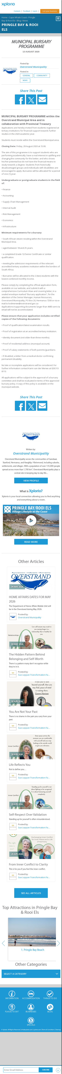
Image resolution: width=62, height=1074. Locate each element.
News (25, 20)
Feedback (26, 11)
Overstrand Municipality (33, 66)
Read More (31, 541)
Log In (35, 11)
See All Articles (31, 893)
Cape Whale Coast (18, 17)
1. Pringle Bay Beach (32, 949)
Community (42, 75)
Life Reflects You (19, 765)
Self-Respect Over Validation (28, 814)
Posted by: (24, 63)
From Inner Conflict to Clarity (28, 864)
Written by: (31, 449)
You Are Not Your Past (23, 712)
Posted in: (24, 71)
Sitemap (58, 1030)
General (26, 75)
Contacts (17, 11)
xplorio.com (37, 1030)
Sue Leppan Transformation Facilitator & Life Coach (34, 674)
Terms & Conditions (48, 1030)
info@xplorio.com (26, 1030)
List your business (50, 11)
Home (4, 17)
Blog (19, 20)
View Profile (31, 480)
